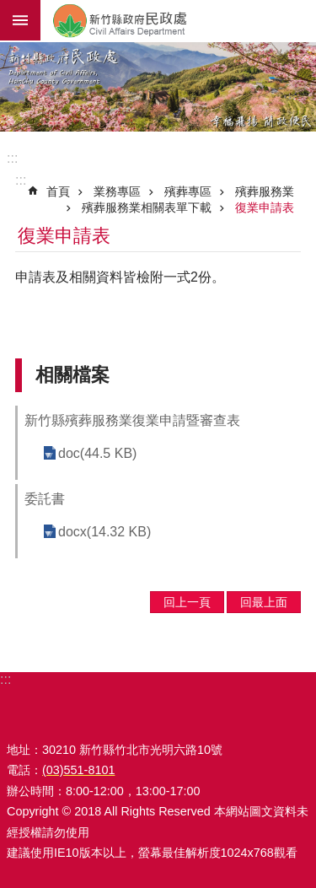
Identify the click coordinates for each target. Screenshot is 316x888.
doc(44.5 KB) (97, 453)
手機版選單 (20, 20)
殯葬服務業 (264, 191)
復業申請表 (264, 207)
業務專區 (117, 191)
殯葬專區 (188, 191)
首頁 (58, 191)
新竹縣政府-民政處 (178, 20)
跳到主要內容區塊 (8, 8)
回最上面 (263, 602)
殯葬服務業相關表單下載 (147, 207)
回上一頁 (187, 602)
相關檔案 (72, 374)
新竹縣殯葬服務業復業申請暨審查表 (132, 420)
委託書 (44, 499)
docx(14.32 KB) (104, 532)
